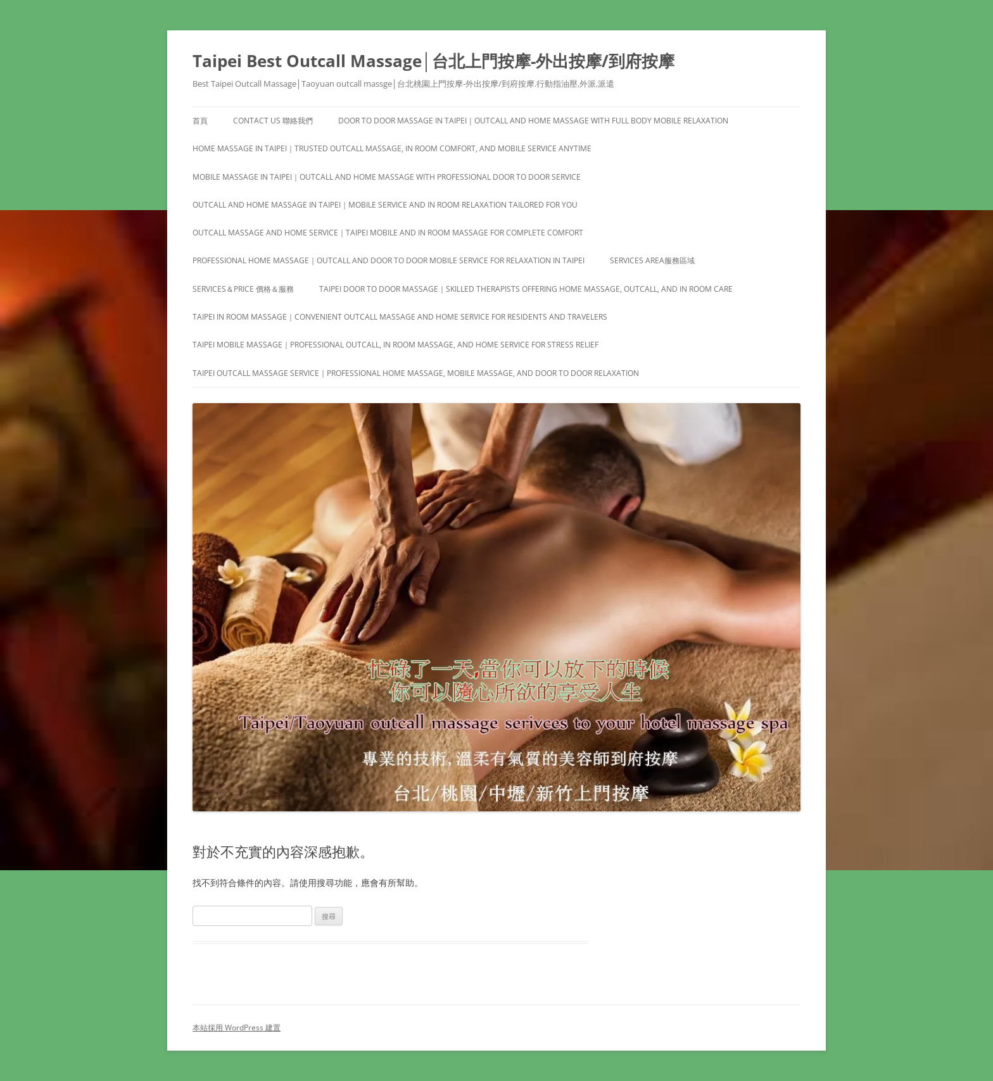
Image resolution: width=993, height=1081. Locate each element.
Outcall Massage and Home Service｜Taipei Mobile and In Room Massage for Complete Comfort (388, 232)
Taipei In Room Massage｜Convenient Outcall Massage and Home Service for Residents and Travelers (400, 316)
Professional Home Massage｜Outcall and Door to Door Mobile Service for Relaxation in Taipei (389, 260)
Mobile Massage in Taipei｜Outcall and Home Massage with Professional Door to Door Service (387, 177)
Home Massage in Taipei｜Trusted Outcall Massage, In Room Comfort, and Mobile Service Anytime (392, 148)
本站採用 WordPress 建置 (237, 1027)
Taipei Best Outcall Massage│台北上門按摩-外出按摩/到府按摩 (433, 60)
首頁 (200, 120)
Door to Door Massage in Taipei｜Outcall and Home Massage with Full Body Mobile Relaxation (533, 120)
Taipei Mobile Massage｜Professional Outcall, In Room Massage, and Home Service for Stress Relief (395, 344)
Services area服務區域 (652, 260)
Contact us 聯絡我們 (273, 120)
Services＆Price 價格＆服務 (243, 289)
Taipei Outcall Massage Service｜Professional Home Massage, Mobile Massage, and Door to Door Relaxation (416, 373)
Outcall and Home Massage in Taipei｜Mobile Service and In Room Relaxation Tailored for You (385, 204)
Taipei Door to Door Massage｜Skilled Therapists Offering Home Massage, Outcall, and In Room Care (526, 289)
